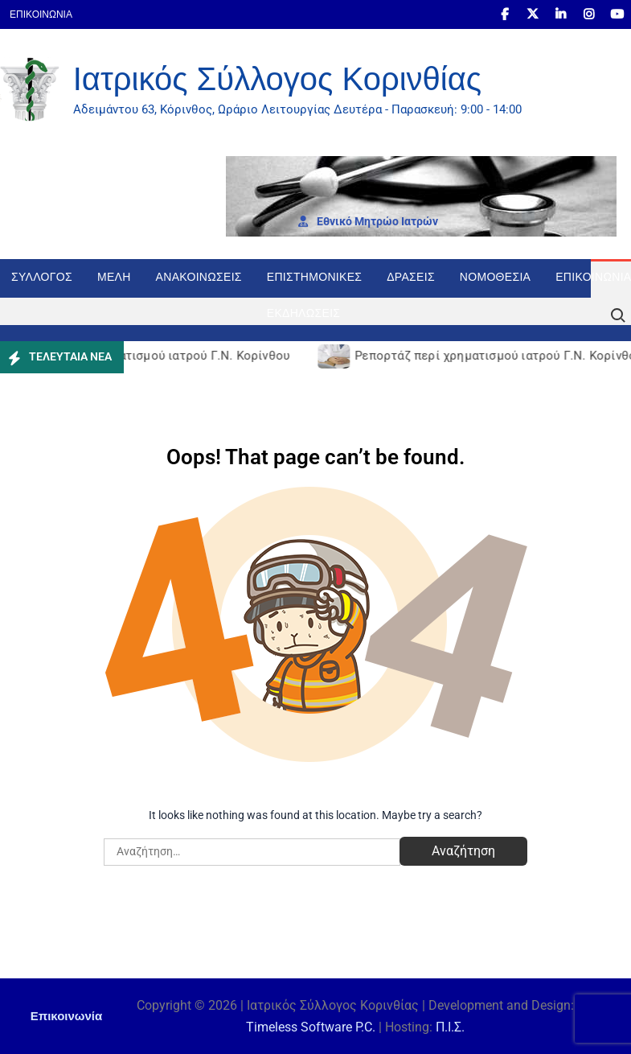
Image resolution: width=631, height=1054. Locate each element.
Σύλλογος (41, 276)
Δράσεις (411, 276)
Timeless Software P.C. (310, 1027)
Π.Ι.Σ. (450, 1027)
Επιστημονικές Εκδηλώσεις (314, 284)
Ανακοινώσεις (199, 276)
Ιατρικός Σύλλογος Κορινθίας (277, 79)
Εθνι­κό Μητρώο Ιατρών (368, 221)
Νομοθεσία (495, 276)
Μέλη (114, 276)
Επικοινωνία (41, 14)
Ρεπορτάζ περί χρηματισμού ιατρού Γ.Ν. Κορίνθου (149, 355)
